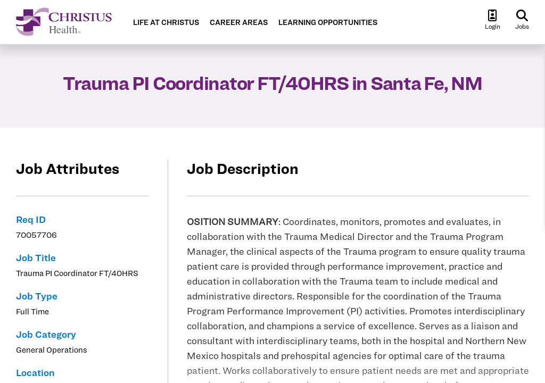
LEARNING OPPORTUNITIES (327, 23)
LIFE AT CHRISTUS (166, 23)
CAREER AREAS (239, 23)
